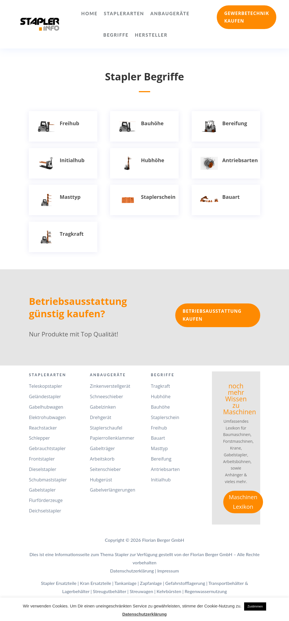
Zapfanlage (151, 583)
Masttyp (70, 196)
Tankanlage (125, 583)
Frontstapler (42, 459)
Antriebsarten (240, 160)
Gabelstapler (42, 490)
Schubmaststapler (48, 480)
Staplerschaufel (106, 428)
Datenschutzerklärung (132, 570)
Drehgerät (100, 417)
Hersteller (151, 35)
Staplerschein (158, 196)
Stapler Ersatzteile (58, 583)
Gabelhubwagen (46, 407)
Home (89, 13)
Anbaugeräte (170, 13)
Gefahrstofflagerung (185, 583)
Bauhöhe (152, 123)
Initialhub (72, 160)
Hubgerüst (101, 480)
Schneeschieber (106, 396)
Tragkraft (72, 233)
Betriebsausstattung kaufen (212, 315)
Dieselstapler (42, 469)
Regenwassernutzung (206, 591)
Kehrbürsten (169, 591)
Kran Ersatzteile (95, 583)
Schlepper (39, 438)
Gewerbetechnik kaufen (246, 17)
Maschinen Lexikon (243, 501)
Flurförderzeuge (45, 500)
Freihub (69, 123)
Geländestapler (45, 396)
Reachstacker (43, 428)
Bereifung (234, 123)
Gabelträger (102, 448)
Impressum (168, 570)
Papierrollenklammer (112, 438)
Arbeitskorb (102, 459)
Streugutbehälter (109, 591)
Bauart (231, 196)
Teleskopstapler (45, 386)
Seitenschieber (105, 469)
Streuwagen (141, 591)
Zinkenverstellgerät (110, 386)
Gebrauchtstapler (47, 448)
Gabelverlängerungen (112, 490)
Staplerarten (124, 13)
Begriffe (116, 35)
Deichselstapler (45, 511)
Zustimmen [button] (255, 606)
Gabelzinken (103, 407)
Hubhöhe (152, 160)
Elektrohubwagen (47, 417)
